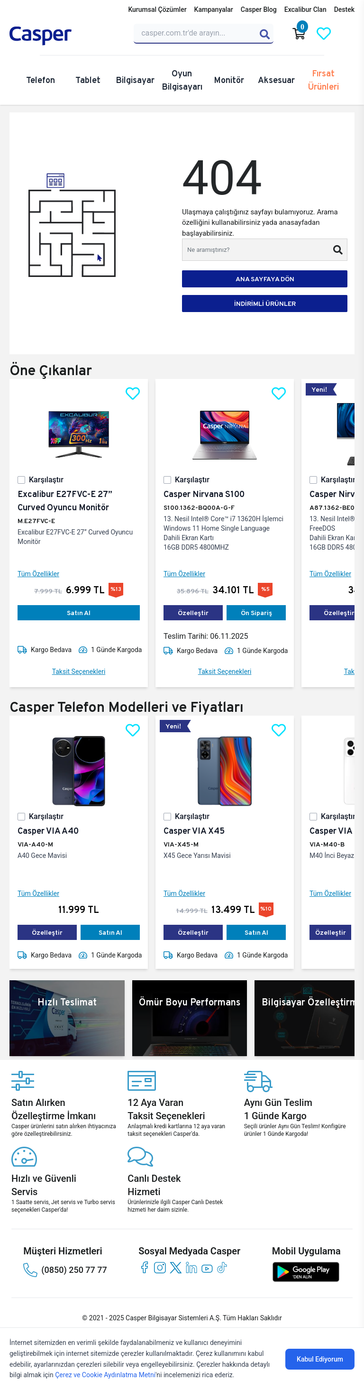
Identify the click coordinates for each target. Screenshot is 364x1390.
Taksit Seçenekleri (79, 671)
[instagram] (160, 1267)
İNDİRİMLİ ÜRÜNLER (265, 303)
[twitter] (176, 1267)
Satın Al (79, 612)
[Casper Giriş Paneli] (348, 33)
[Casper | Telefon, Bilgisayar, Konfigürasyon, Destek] (65, 36)
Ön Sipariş (256, 612)
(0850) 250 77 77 (65, 1270)
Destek (344, 9)
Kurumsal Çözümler (157, 9)
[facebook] (144, 1267)
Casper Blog (259, 9)
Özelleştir (193, 612)
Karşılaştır (46, 479)
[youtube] (207, 1267)
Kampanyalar (213, 9)
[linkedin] (191, 1267)
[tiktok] (222, 1267)
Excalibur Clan (305, 9)
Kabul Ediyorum (320, 1359)
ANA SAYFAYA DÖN (265, 279)
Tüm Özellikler (38, 574)
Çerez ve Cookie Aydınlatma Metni (105, 1375)
